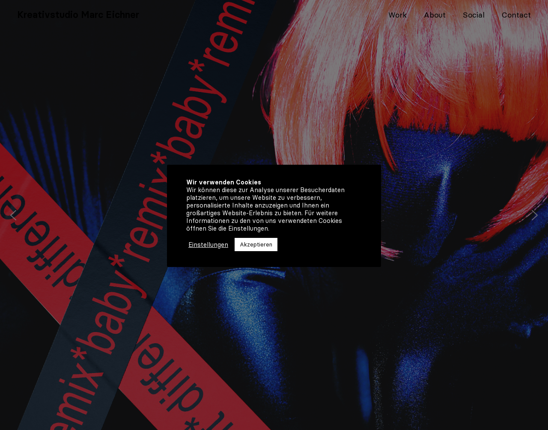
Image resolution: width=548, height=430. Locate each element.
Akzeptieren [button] (256, 244)
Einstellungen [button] (208, 245)
